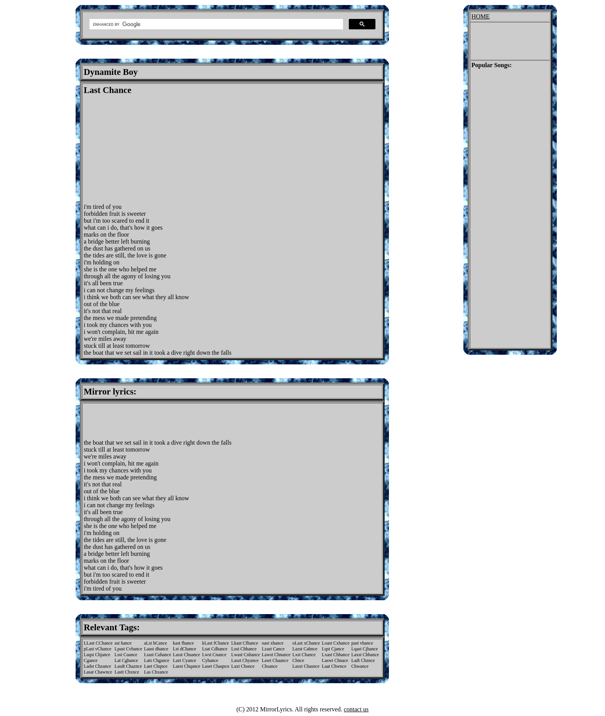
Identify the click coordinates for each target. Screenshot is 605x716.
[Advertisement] (148, 149)
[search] (215, 24)
